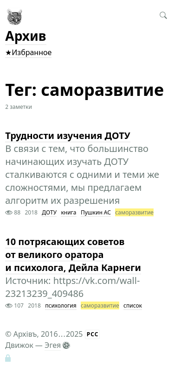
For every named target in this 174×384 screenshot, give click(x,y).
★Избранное (28, 52)
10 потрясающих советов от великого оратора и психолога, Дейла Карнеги (73, 254)
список (132, 305)
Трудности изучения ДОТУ (67, 135)
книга (68, 212)
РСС (93, 334)
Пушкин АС (96, 212)
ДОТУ (49, 212)
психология (60, 305)
